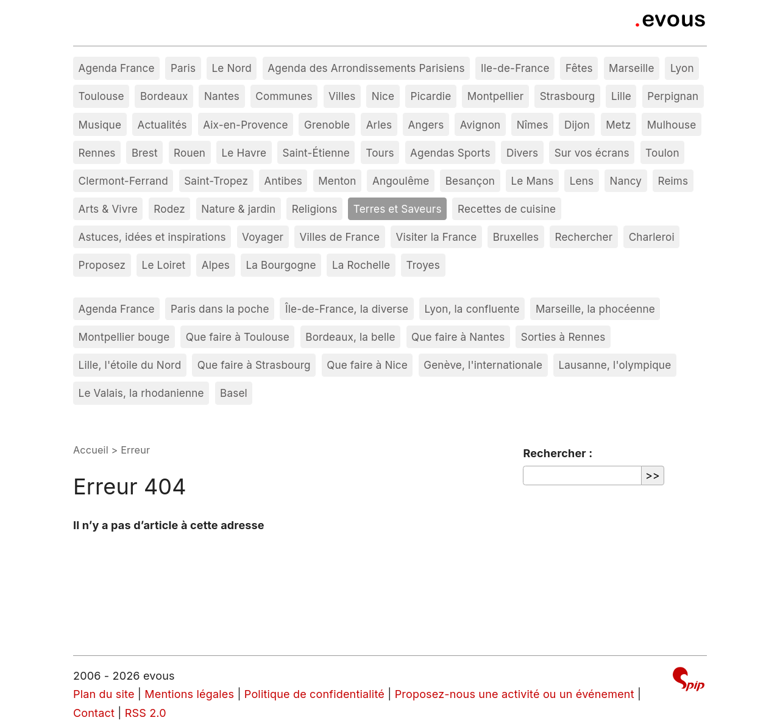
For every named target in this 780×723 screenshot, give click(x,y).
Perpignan (672, 96)
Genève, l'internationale (483, 364)
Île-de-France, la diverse (346, 308)
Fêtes (579, 68)
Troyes (422, 264)
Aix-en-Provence (245, 124)
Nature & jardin (238, 208)
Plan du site (104, 694)
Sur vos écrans (592, 152)
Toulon (662, 152)
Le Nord (231, 68)
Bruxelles (516, 236)
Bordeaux (164, 96)
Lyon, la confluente (472, 308)
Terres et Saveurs (397, 208)
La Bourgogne (281, 264)
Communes (283, 96)
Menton (337, 180)
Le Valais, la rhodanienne (141, 392)
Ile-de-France (515, 68)
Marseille (631, 68)
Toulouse (101, 96)
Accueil (90, 450)
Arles (379, 124)
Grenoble (327, 124)
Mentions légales (189, 694)
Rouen (189, 152)
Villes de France (340, 236)
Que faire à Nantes (458, 336)
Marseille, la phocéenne (595, 308)
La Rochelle (361, 264)
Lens (582, 180)
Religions (315, 208)
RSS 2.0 (145, 713)
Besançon (470, 180)
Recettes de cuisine (507, 208)
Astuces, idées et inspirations (152, 236)
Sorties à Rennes (563, 336)
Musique (100, 124)
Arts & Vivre (108, 208)
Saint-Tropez (216, 180)
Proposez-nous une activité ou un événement (514, 694)
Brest (145, 152)
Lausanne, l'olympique (614, 364)
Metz (618, 124)
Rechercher (584, 236)
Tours (380, 152)
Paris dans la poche (220, 308)
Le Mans (532, 180)
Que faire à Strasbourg (254, 364)
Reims (673, 180)
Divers (522, 152)
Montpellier (495, 96)
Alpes (216, 264)
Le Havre (244, 152)
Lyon (682, 68)
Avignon (480, 124)
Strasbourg (567, 96)
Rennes (97, 152)
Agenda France (117, 68)
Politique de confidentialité (314, 694)
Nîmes (532, 124)
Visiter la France (436, 236)
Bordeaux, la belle (350, 336)
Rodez (169, 208)
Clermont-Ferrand (123, 180)
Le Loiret (164, 264)
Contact (94, 713)
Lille (621, 96)
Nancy (626, 180)
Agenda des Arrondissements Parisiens (366, 68)
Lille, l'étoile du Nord (130, 364)
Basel (233, 392)
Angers (426, 124)
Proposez (102, 264)
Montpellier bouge (124, 336)
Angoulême (400, 180)
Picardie (431, 96)
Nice (383, 96)
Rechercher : (557, 453)
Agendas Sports (450, 152)
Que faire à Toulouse (237, 336)
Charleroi (652, 236)
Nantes (221, 96)
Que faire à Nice (367, 364)
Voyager (262, 236)
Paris (183, 68)
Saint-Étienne (316, 152)
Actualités (161, 124)
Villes (341, 96)
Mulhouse (672, 124)
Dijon (577, 124)
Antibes (283, 180)
